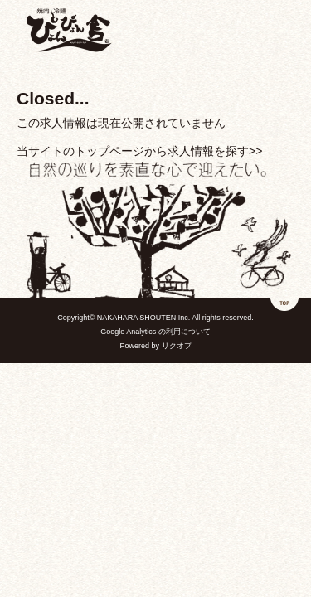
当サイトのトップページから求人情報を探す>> (139, 151)
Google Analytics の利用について (155, 332)
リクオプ (177, 346)
